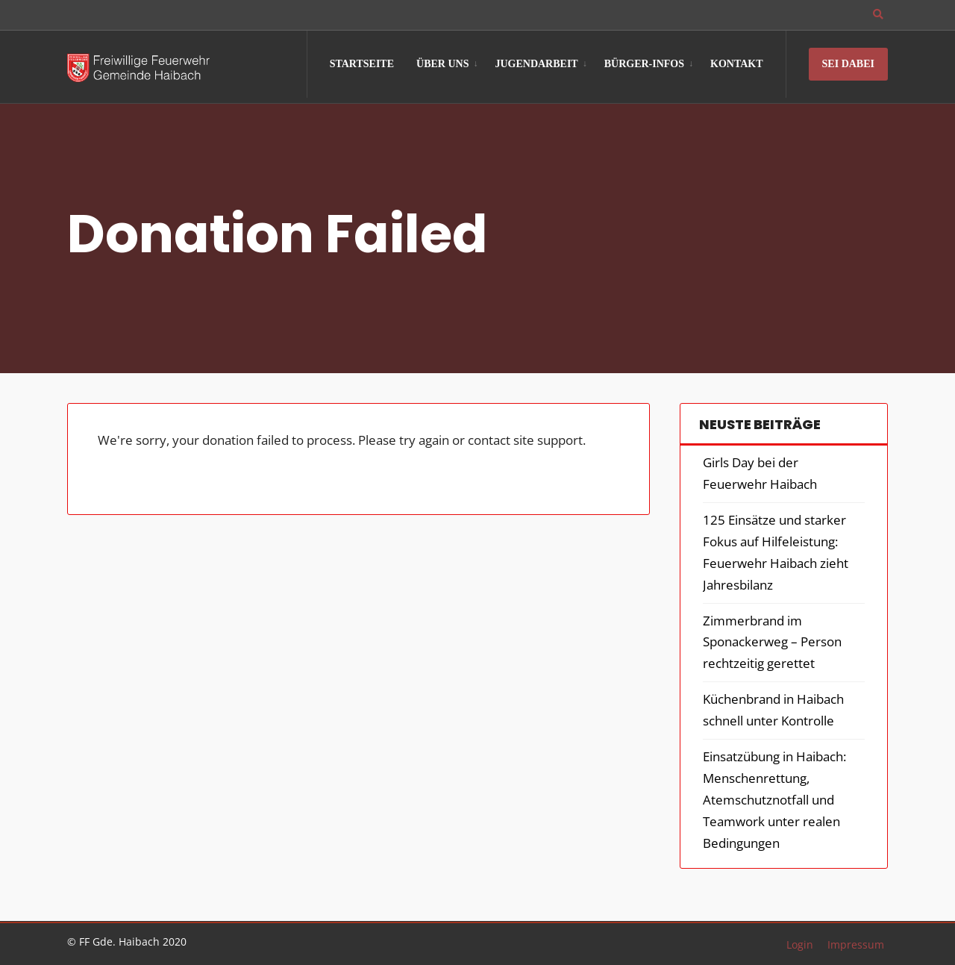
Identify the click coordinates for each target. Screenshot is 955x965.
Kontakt (736, 63)
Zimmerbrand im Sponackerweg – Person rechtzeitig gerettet (772, 642)
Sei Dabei (848, 63)
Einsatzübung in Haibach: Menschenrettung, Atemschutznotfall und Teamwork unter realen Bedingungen (774, 800)
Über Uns (442, 63)
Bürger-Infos (644, 63)
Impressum (855, 944)
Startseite (362, 63)
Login (799, 944)
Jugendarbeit (536, 63)
